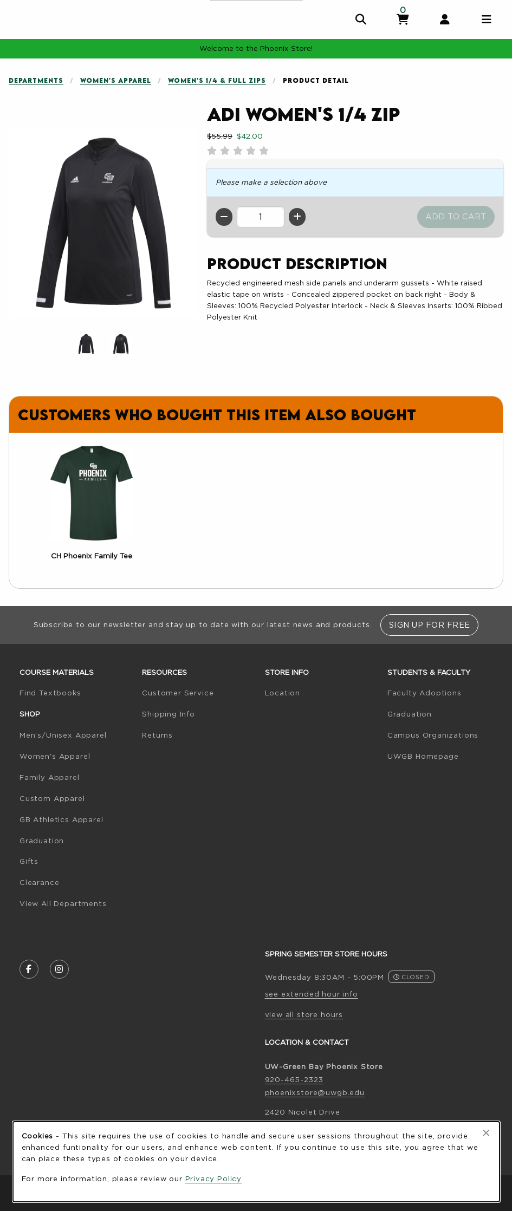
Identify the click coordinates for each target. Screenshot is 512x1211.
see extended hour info (311, 993)
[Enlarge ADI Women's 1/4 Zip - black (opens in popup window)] (121, 344)
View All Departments (63, 903)
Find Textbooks (50, 692)
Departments (36, 80)
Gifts (29, 861)
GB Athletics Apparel (61, 819)
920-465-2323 (294, 1079)
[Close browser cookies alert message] (486, 1133)
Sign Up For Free (429, 624)
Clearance (39, 882)
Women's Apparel (115, 80)
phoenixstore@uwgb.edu (315, 1092)
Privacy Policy (213, 1178)
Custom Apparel (52, 798)
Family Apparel (50, 777)
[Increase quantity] (297, 217)
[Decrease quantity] (224, 217)
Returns (157, 735)
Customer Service (177, 692)
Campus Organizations (433, 735)
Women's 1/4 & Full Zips (217, 80)
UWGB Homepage (423, 756)
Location (283, 692)
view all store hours (304, 1014)
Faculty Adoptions (424, 692)
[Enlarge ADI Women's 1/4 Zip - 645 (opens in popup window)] (86, 344)
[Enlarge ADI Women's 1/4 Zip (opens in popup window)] (103, 223)
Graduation (42, 840)
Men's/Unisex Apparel (63, 735)
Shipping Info (168, 713)
